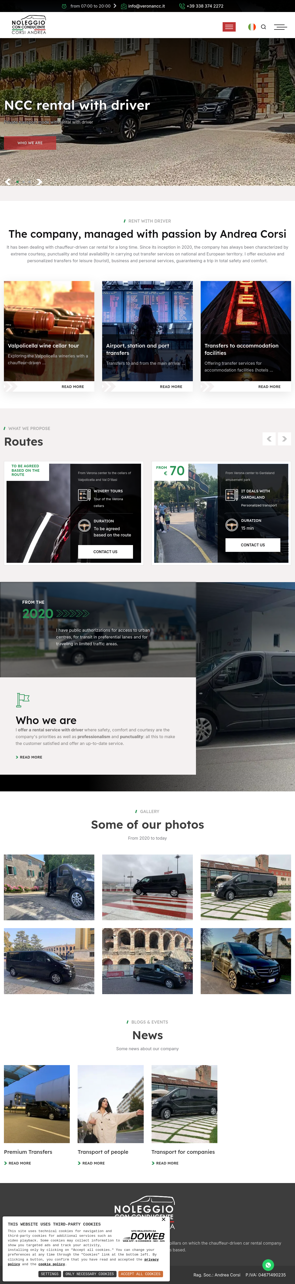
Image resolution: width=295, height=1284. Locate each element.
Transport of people (103, 1152)
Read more (70, 386)
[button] (17, 181)
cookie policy (51, 1264)
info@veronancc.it (146, 6)
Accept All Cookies (140, 1273)
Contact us (106, 552)
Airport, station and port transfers (137, 349)
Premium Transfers (28, 1152)
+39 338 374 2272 (205, 6)
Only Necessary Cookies (90, 1273)
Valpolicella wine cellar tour (43, 345)
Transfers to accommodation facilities (242, 349)
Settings (50, 1273)
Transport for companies (183, 1152)
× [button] (163, 1219)
